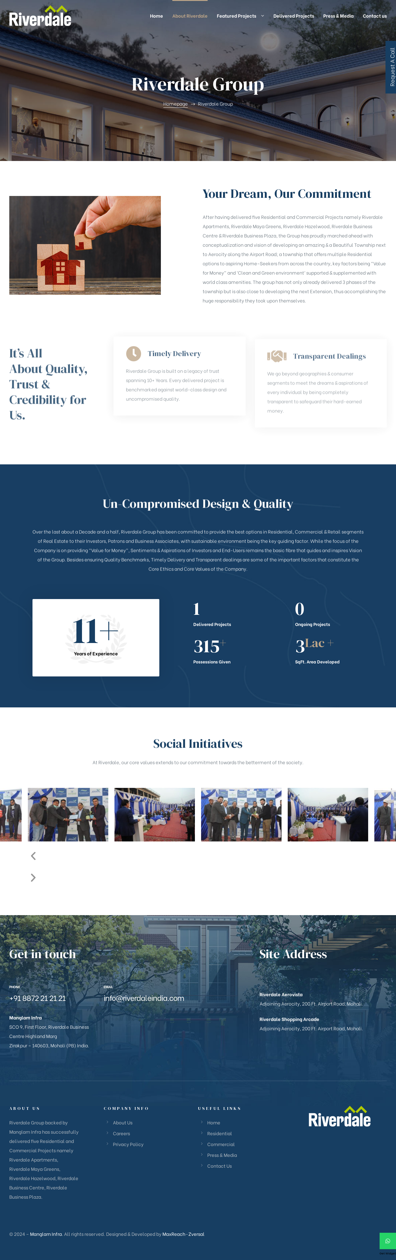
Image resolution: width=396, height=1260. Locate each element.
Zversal (196, 1233)
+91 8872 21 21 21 (37, 997)
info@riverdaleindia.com (144, 997)
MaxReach (173, 1233)
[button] (198, 855)
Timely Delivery (174, 395)
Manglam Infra (46, 1233)
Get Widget (388, 1253)
